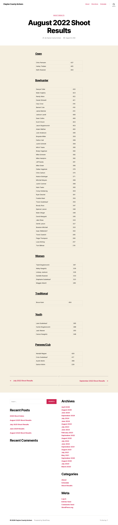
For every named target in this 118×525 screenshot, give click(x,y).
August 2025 (66, 410)
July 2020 (65, 464)
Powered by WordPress (42, 520)
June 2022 (65, 444)
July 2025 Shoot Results (20, 424)
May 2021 (65, 455)
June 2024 (65, 421)
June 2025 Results (17, 429)
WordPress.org (67, 507)
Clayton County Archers (14, 4)
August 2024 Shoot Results (21, 433)
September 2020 (68, 458)
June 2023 (65, 430)
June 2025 (65, 413)
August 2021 (66, 450)
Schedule (103, 4)
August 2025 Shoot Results (21, 420)
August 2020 (66, 461)
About (87, 4)
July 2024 (65, 418)
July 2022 (65, 441)
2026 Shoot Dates (17, 416)
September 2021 (68, 447)
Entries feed (66, 502)
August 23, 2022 (70, 38)
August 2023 (66, 424)
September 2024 (68, 416)
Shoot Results (58, 15)
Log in (63, 499)
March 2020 (66, 467)
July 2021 (65, 453)
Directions (94, 4)
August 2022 (66, 438)
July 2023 (65, 427)
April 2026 (65, 407)
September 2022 (68, 436)
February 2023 (67, 433)
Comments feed (68, 505)
